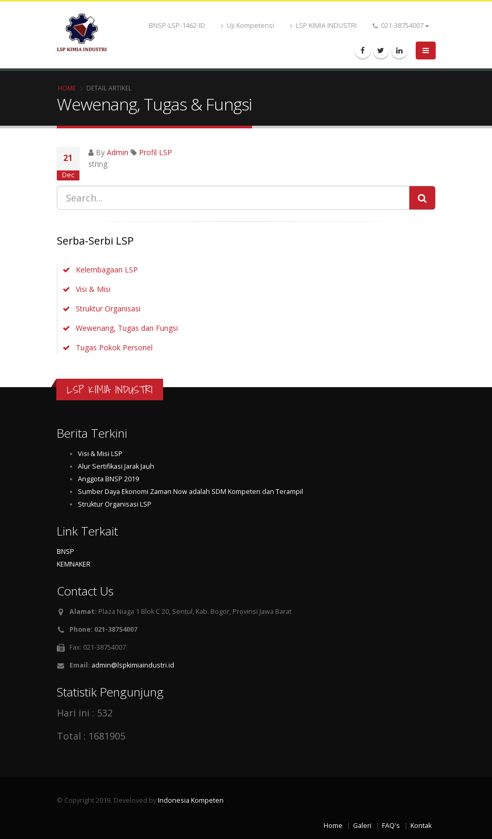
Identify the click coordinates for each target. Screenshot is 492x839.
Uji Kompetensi (247, 25)
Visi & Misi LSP (100, 453)
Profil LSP (155, 152)
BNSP (65, 551)
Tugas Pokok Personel (114, 347)
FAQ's (391, 825)
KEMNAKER (74, 564)
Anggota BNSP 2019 (108, 478)
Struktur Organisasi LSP (115, 504)
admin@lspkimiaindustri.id (133, 665)
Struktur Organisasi (108, 309)
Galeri (362, 825)
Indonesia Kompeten (191, 800)
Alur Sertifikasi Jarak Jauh (116, 466)
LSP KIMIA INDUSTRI (323, 25)
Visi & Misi (93, 289)
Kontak (420, 825)
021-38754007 (401, 25)
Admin (117, 152)
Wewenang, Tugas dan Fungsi (127, 328)
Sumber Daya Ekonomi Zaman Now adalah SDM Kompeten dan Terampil (190, 491)
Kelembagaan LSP (107, 270)
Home (67, 88)
